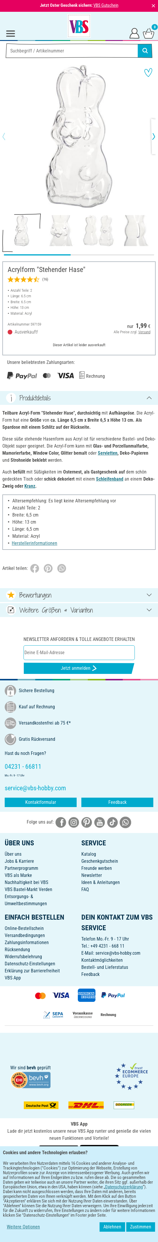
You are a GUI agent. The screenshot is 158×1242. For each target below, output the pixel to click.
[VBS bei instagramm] (74, 822)
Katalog (88, 854)
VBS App (13, 978)
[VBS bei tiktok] (112, 822)
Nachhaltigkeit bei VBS (26, 882)
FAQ (85, 889)
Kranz (29, 486)
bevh (31, 1068)
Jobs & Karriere (19, 861)
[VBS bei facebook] (61, 822)
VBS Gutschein (105, 5)
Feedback (117, 802)
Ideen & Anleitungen (100, 882)
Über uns (13, 854)
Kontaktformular (40, 802)
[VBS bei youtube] (99, 822)
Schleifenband (109, 479)
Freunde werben (96, 868)
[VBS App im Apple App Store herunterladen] (99, 1151)
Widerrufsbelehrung (23, 956)
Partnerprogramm (21, 868)
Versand (144, 332)
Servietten (107, 453)
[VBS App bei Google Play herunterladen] (59, 1151)
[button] (8, 136)
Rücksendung (17, 949)
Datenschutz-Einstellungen (30, 963)
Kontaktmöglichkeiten (102, 960)
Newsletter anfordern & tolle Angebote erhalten (79, 639)
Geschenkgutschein (99, 861)
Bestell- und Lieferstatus (104, 967)
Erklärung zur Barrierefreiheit (32, 971)
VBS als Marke (18, 875)
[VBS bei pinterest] (87, 822)
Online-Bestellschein (24, 928)
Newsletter (91, 875)
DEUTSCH (79, 1170)
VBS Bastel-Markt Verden (28, 889)
